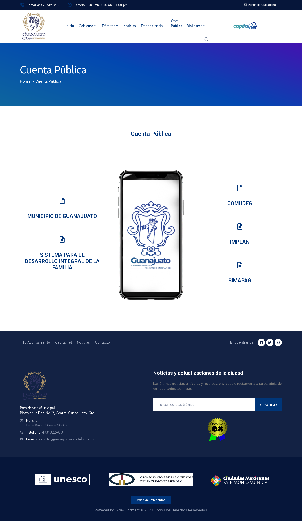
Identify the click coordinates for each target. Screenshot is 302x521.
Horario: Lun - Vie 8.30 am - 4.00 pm (100, 5)
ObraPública (176, 23)
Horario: (32, 420)
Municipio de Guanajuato (62, 216)
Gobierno (88, 26)
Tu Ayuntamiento (36, 342)
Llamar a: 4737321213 (43, 5)
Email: (60, 439)
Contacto (102, 342)
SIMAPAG (239, 281)
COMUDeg (239, 203)
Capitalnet (63, 342)
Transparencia (153, 26)
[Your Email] (204, 404)
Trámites (110, 26)
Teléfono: (44, 432)
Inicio (70, 26)
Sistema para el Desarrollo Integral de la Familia (62, 261)
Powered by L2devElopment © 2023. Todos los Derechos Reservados (151, 510)
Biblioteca (196, 26)
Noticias (129, 26)
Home (25, 81)
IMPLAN (240, 242)
